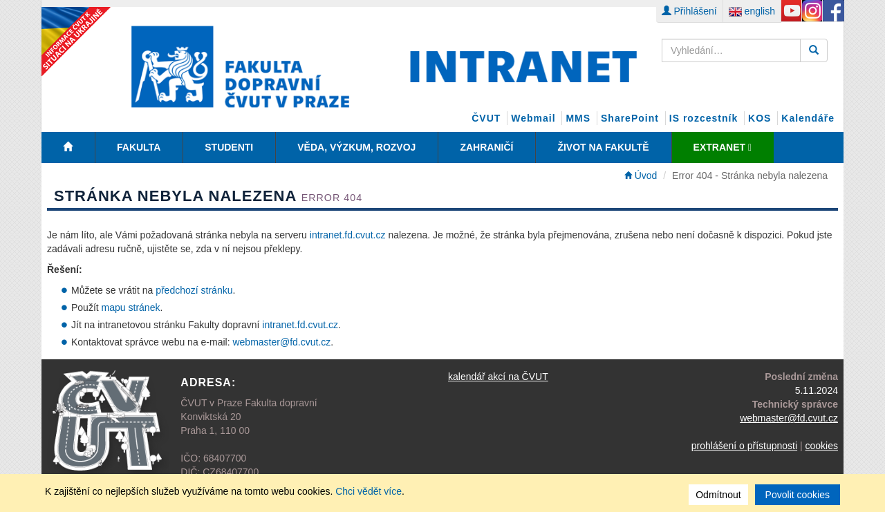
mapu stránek (131, 307)
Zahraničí (486, 147)
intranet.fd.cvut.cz (348, 234)
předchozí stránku (194, 290)
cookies (821, 445)
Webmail (533, 118)
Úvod (641, 175)
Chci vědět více (368, 491)
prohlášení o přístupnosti (744, 445)
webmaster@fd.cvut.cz (281, 342)
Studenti (229, 147)
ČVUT (486, 118)
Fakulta (138, 147)
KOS (759, 118)
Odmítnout (718, 494)
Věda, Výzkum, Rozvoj (356, 147)
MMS (578, 118)
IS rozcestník (703, 118)
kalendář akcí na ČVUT (498, 376)
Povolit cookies (797, 494)
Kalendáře (808, 118)
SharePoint (630, 118)
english (752, 11)
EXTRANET (722, 147)
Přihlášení (689, 11)
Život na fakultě (603, 147)
